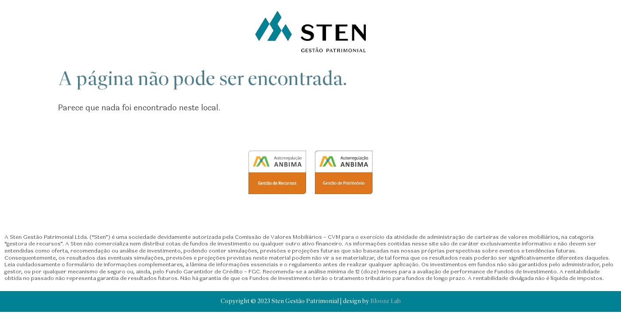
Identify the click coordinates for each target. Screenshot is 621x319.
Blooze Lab (385, 301)
